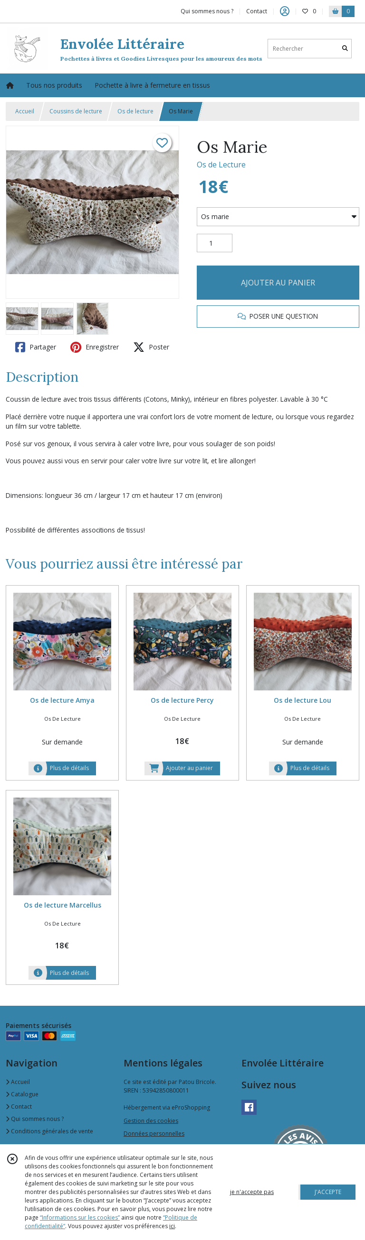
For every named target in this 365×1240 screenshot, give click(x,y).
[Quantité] (214, 243)
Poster (151, 347)
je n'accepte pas (252, 1192)
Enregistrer (94, 347)
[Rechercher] (345, 48)
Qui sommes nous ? (35, 1119)
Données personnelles (154, 1134)
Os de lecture (135, 111)
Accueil (24, 111)
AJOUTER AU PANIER (278, 282)
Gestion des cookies (151, 1121)
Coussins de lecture (75, 111)
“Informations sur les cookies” (80, 1217)
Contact (256, 11)
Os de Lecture (221, 164)
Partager (35, 347)
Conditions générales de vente (49, 1131)
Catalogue (22, 1094)
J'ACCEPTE (328, 1192)
